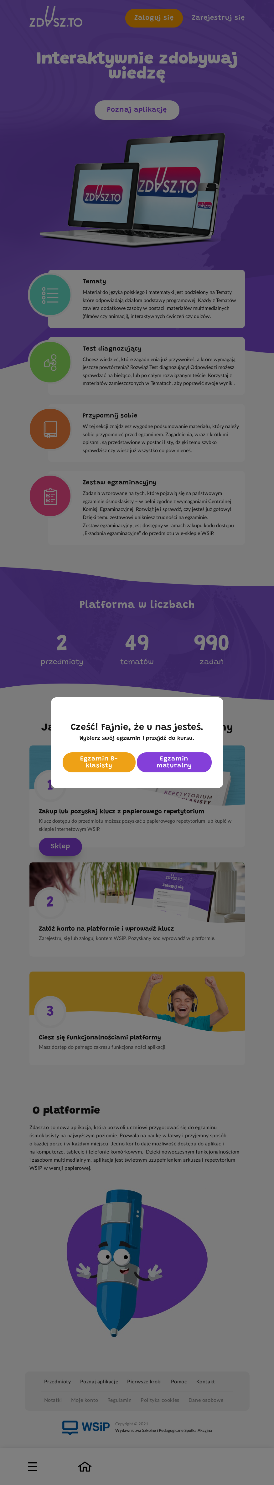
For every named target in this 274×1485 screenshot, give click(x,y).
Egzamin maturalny (174, 762)
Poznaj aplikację (137, 110)
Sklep (60, 846)
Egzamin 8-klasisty (99, 762)
